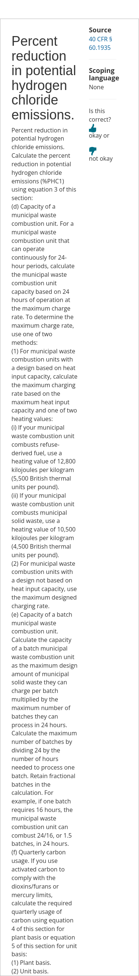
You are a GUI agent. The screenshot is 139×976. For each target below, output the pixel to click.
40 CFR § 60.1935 (100, 43)
